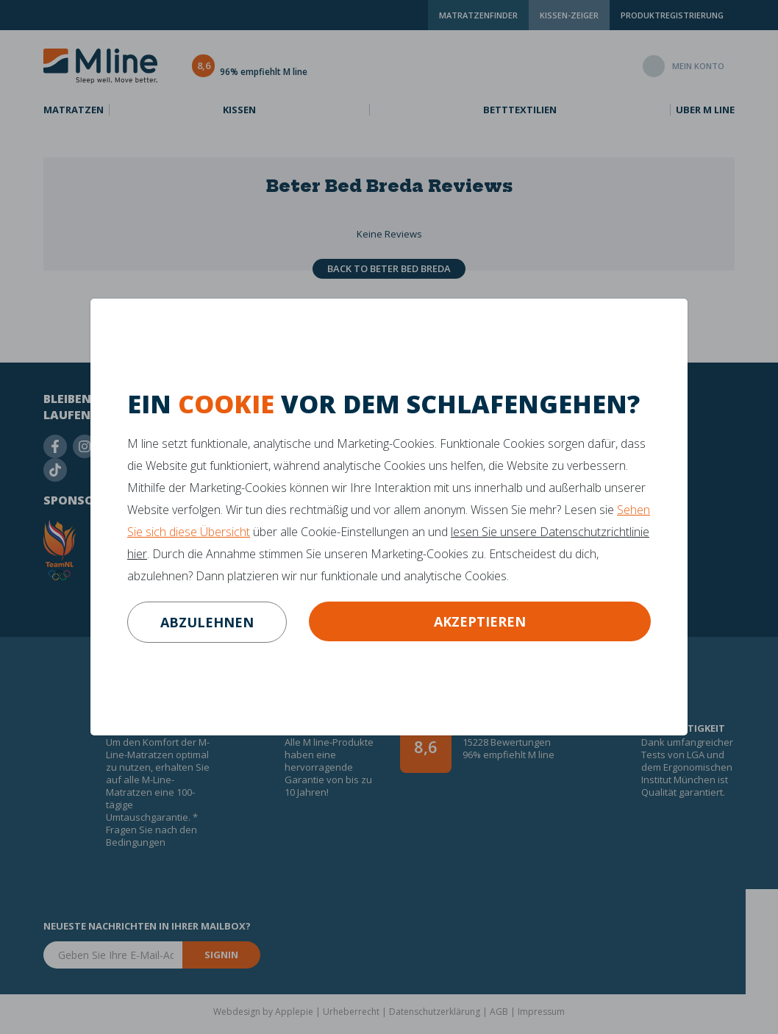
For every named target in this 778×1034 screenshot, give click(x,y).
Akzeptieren (480, 621)
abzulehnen (207, 622)
